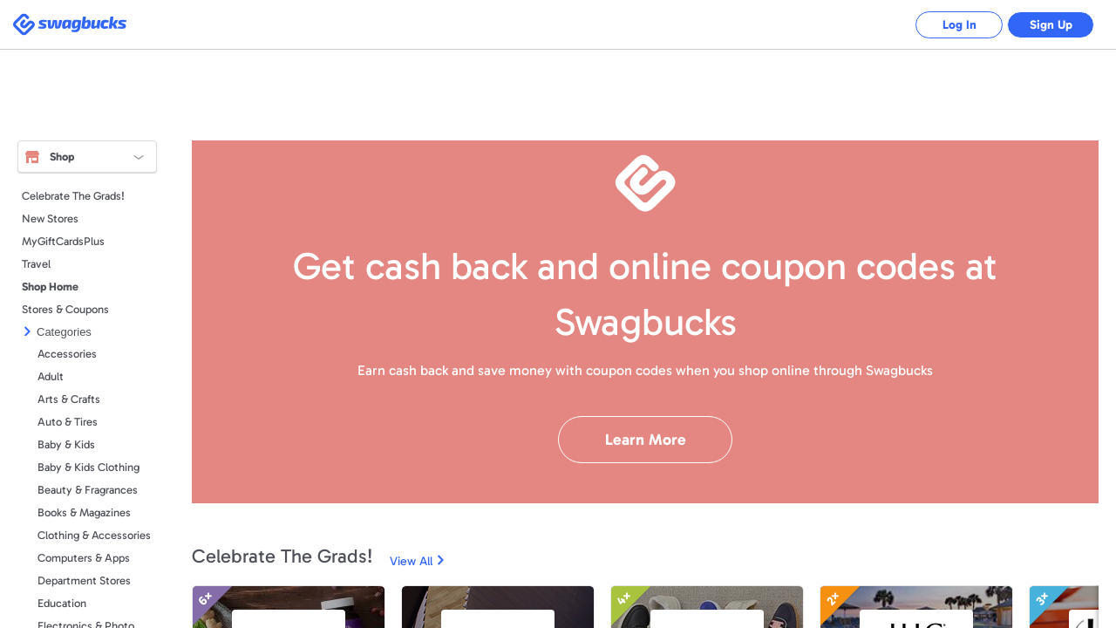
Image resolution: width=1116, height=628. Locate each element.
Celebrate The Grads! (73, 195)
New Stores (50, 218)
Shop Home (50, 286)
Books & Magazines (84, 512)
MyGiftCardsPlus (63, 241)
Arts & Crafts (68, 399)
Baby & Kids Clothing (88, 467)
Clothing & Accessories (94, 535)
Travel (36, 263)
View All (411, 561)
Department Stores (84, 580)
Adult (50, 376)
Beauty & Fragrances (87, 489)
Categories (64, 331)
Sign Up (1051, 24)
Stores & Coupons (65, 309)
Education (61, 603)
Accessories (67, 353)
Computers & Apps (83, 557)
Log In (959, 24)
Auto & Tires (67, 421)
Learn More (645, 439)
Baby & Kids (66, 444)
